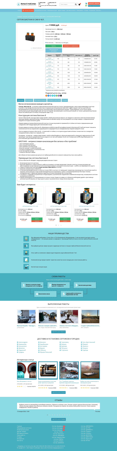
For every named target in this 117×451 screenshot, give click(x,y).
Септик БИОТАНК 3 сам (49, 59)
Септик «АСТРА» (86, 428)
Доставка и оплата (70, 10)
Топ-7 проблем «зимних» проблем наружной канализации (69, 382)
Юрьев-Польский (46, 352)
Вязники (43, 342)
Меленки (22, 348)
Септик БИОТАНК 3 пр (49, 62)
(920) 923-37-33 (52, 3)
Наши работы (80, 10)
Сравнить (37, 221)
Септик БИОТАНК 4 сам (49, 65)
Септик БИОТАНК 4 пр (49, 69)
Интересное (92, 10)
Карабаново (44, 344)
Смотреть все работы (58, 332)
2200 (57, 34)
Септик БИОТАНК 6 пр (49, 76)
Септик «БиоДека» (57, 426)
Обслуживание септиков (40, 10)
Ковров (85, 344)
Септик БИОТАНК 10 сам (49, 83)
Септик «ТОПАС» (58, 441)
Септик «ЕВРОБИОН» (87, 426)
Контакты (98, 10)
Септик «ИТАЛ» (85, 440)
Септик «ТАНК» (58, 432)
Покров (85, 348)
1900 (68, 34)
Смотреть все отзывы (58, 419)
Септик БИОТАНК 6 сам (49, 72)
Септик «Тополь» (86, 433)
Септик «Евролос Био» (58, 437)
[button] (56, 225)
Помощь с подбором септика (94, 5)
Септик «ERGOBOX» (58, 435)
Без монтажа (50, 42)
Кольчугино (23, 346)
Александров (23, 342)
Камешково (22, 344)
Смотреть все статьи (58, 392)
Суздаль (21, 352)
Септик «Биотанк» (40, 16)
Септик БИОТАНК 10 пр (49, 87)
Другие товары (61, 10)
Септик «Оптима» (57, 428)
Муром (42, 348)
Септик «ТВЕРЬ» (58, 439)
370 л (55, 36)
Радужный (22, 350)
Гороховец (65, 342)
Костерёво (43, 346)
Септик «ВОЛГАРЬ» (86, 435)
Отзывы (86, 10)
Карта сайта (44, 448)
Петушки (64, 348)
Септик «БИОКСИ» (58, 443)
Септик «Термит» (86, 431)
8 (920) (60, 446)
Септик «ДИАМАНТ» (87, 430)
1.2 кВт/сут (57, 39)
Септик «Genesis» (57, 430)
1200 (63, 34)
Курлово (64, 346)
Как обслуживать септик (24, 381)
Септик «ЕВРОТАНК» (87, 437)
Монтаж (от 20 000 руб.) (62, 42)
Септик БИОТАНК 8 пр (49, 79)
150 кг (53, 31)
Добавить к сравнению (71, 46)
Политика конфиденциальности (55, 448)
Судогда (85, 350)
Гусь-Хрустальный (89, 342)
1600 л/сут (60, 29)
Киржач (63, 344)
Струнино (64, 350)
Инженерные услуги (52, 10)
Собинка (43, 350)
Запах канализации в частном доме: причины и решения (47, 382)
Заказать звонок (94, 3)
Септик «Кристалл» (86, 439)
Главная (19, 10)
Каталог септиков (29, 10)
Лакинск (85, 346)
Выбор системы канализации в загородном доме (89, 382)
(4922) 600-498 (42, 3)
